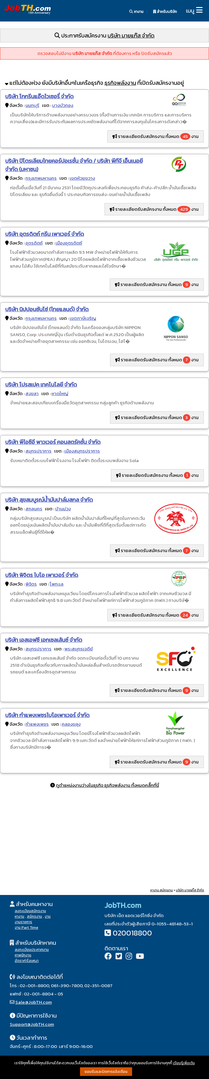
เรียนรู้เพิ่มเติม (184, 1063)
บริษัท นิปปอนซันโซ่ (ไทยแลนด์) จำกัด (47, 309)
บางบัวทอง (62, 105)
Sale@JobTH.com (33, 1002)
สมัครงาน (34, 916)
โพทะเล (56, 583)
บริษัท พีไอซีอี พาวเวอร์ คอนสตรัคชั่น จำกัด (53, 442)
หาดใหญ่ (59, 393)
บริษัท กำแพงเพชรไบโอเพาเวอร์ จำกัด (47, 715)
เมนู (190, 10)
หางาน (136, 11)
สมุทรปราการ (38, 450)
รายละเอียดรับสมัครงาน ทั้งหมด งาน (155, 136)
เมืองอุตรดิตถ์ (68, 242)
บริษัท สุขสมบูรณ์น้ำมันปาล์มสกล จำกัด (49, 500)
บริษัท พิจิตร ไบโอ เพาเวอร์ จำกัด (41, 575)
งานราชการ (23, 922)
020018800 (132, 933)
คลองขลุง (71, 724)
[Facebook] (108, 957)
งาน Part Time (26, 927)
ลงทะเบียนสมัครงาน (30, 911)
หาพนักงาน (23, 955)
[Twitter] (119, 957)
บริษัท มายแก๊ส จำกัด (131, 35)
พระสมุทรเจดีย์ (78, 648)
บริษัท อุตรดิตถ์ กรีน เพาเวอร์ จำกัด (44, 234)
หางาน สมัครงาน (161, 890)
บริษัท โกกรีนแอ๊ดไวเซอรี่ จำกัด (39, 96)
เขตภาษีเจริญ (83, 318)
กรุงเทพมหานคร (41, 178)
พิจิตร (31, 583)
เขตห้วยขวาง (82, 178)
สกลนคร (33, 508)
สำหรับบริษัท (165, 11)
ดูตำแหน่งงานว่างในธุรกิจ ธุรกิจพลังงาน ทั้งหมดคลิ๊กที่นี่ (107, 785)
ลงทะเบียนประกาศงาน (32, 949)
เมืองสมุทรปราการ (82, 450)
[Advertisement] (104, 839)
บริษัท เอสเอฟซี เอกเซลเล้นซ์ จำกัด (43, 640)
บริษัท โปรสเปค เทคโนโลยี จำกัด (41, 384)
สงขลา (32, 393)
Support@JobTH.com (32, 1024)
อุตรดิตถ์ (34, 242)
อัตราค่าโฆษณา (27, 960)
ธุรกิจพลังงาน (120, 83)
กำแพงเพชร (37, 724)
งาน (48, 916)
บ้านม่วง (63, 508)
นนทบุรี (32, 105)
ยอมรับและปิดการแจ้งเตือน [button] (106, 1071)
